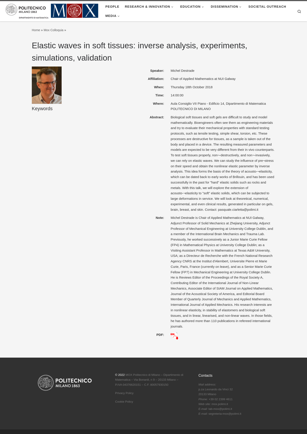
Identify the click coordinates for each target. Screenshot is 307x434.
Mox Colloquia (53, 30)
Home (36, 30)
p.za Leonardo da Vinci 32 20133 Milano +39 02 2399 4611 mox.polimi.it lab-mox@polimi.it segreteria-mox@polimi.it (219, 399)
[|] (52, 10)
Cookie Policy (124, 401)
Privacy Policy (124, 393)
